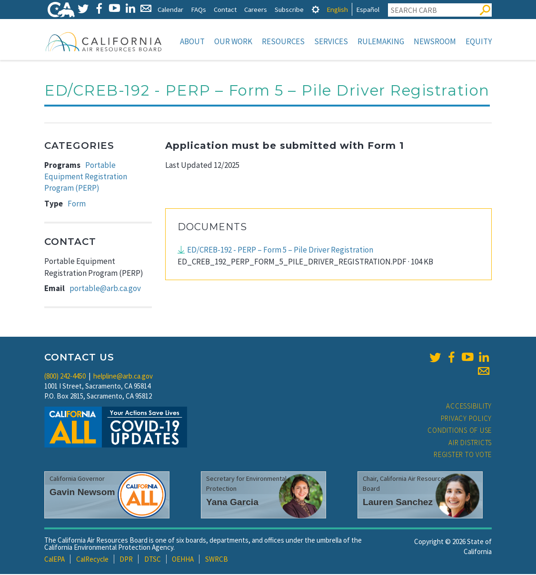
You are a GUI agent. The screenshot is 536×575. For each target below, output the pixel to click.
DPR (126, 560)
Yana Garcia (232, 503)
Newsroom (435, 41)
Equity (479, 41)
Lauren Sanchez (398, 503)
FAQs (198, 9)
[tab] (315, 9)
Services (331, 41)
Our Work (233, 41)
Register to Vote (463, 455)
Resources (283, 41)
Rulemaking (380, 41)
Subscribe (289, 9)
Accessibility (469, 406)
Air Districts (470, 443)
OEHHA (183, 560)
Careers (255, 9)
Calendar (170, 9)
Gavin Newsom (82, 493)
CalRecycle (92, 560)
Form (77, 204)
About (192, 41)
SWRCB (216, 560)
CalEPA (54, 560)
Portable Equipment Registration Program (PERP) (85, 178)
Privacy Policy (466, 419)
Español (367, 9)
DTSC (152, 560)
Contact (225, 9)
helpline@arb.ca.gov (123, 376)
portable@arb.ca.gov (105, 289)
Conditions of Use (459, 431)
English (337, 9)
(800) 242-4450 (65, 376)
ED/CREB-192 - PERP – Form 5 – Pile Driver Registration (280, 250)
